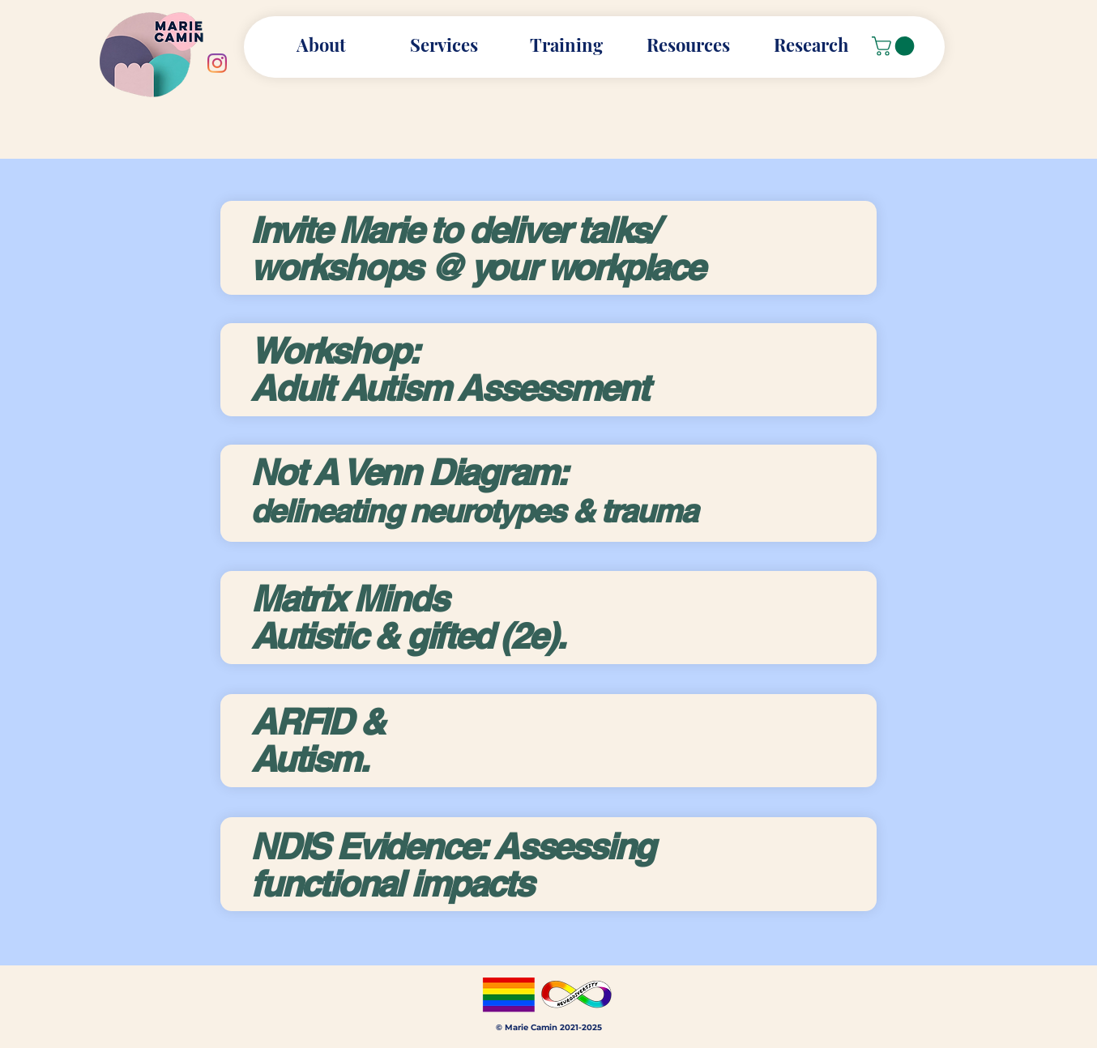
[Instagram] (217, 63)
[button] (688, 44)
